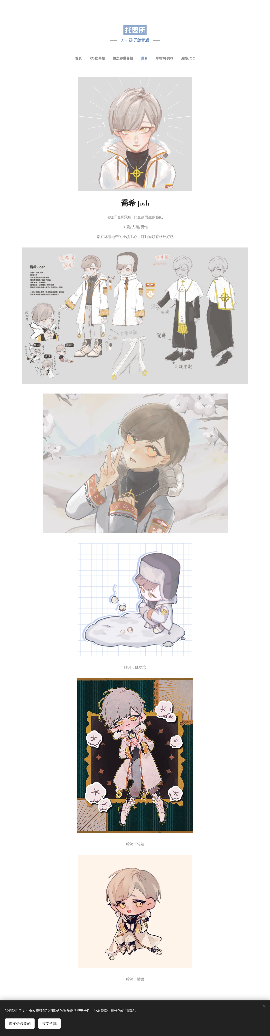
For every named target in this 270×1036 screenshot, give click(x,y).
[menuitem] (118, 59)
